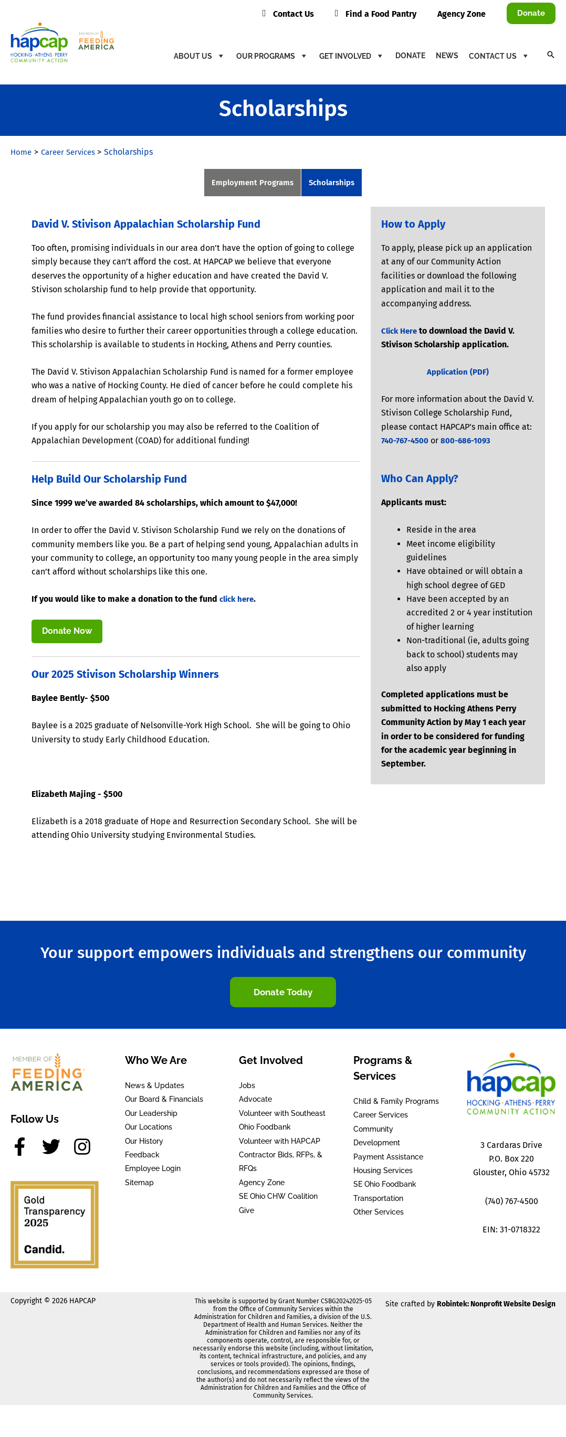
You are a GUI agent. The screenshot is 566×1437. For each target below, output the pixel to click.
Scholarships (334, 183)
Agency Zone (262, 1184)
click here (238, 600)
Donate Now (67, 632)
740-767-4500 (406, 441)
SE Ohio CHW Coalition (278, 1198)
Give (246, 1212)
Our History (144, 1142)
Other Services (378, 1214)
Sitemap (139, 1184)
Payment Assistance (388, 1158)
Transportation (378, 1200)
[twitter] (56, 1149)
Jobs (247, 1087)
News (447, 55)
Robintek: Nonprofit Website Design (496, 1306)
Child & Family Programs (396, 1103)
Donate (410, 55)
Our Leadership (151, 1115)
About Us (200, 55)
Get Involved (352, 55)
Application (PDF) (457, 373)
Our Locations (148, 1129)
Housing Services (383, 1172)
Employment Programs (250, 183)
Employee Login (153, 1170)
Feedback (142, 1157)
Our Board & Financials (164, 1101)
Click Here (401, 332)
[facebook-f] (25, 1149)
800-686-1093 (470, 441)
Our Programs (272, 55)
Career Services (380, 1117)
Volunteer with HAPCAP (279, 1142)
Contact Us (499, 55)
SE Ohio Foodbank (384, 1186)
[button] (531, 13)
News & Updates (154, 1087)
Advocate (255, 1101)
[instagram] (85, 1149)
